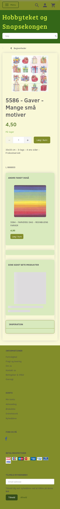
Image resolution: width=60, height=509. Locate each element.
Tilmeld (11, 497)
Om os (9, 365)
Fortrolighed (11, 356)
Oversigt (9, 379)
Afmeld (23, 497)
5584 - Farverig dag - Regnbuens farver (29, 224)
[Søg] (56, 36)
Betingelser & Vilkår (15, 374)
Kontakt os (11, 370)
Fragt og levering (13, 361)
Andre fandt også (18, 177)
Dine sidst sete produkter (23, 264)
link (7, 491)
